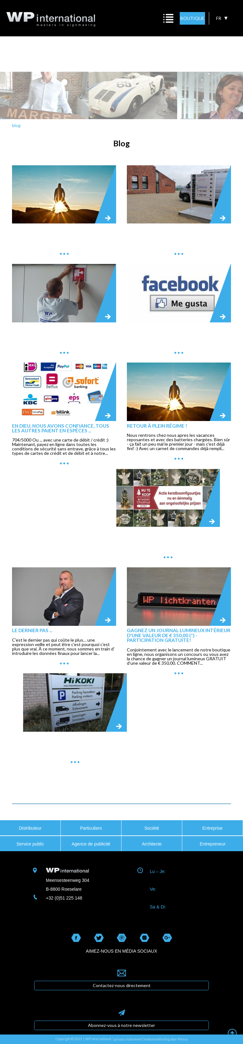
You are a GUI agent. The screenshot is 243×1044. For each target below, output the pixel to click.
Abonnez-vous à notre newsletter (121, 1025)
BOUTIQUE (192, 18)
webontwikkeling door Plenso (166, 1039)
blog (16, 125)
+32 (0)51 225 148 (64, 898)
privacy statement (128, 1039)
